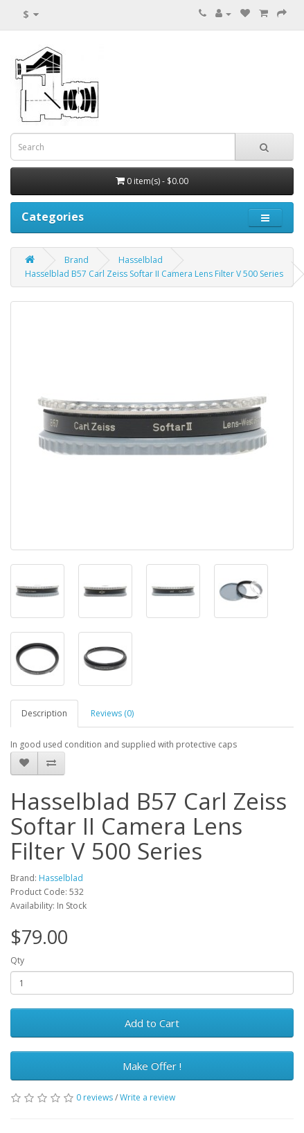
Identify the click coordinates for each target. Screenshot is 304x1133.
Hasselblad (140, 260)
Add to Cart (152, 1023)
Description (44, 713)
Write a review (147, 1097)
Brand (76, 260)
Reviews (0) (112, 713)
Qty (17, 960)
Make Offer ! (152, 1066)
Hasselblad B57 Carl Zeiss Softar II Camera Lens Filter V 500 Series (154, 274)
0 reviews (94, 1097)
